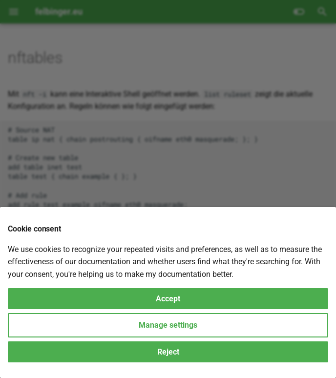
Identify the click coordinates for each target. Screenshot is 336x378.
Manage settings (168, 325)
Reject (168, 352)
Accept (168, 298)
